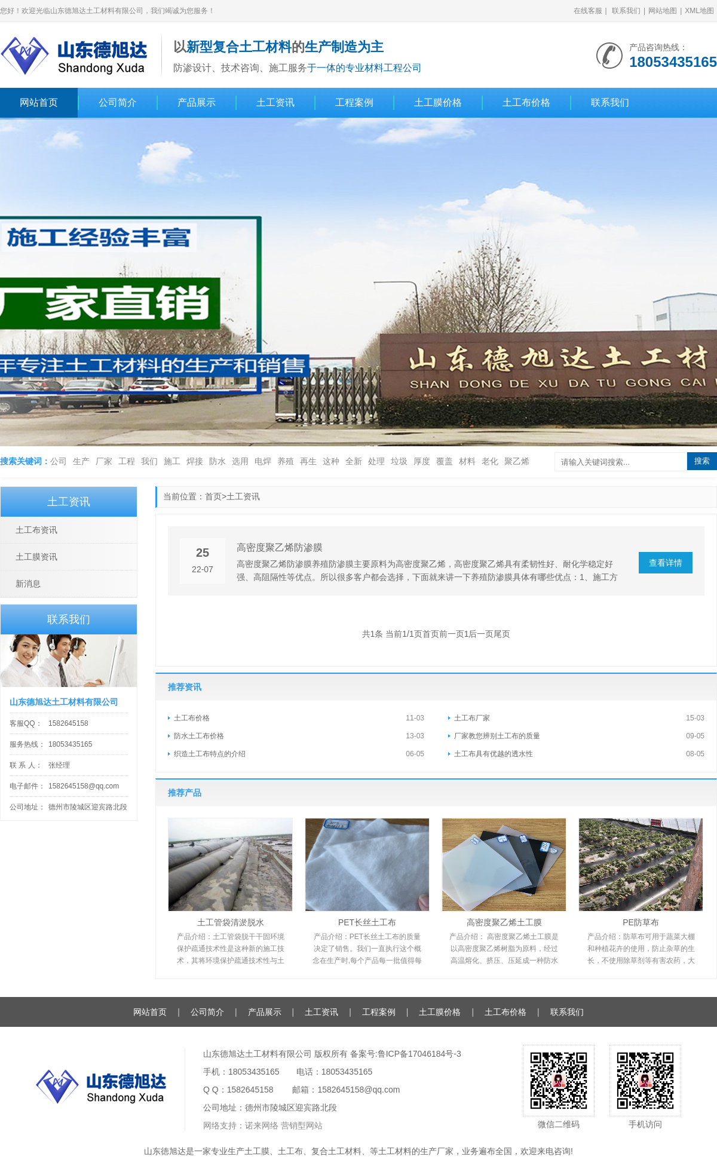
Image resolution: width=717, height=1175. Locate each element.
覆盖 (444, 461)
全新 (353, 461)
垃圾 (399, 461)
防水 (217, 461)
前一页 (451, 634)
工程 (126, 461)
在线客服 (588, 11)
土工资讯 (275, 102)
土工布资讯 (36, 530)
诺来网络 (261, 1125)
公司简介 (118, 102)
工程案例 (354, 102)
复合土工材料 (336, 1151)
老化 (490, 461)
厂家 (104, 461)
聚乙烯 (516, 461)
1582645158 (68, 723)
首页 (213, 496)
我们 (149, 461)
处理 (376, 461)
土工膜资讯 (36, 557)
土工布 (290, 1151)
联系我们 (626, 11)
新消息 (28, 583)
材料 (467, 461)
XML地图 (699, 11)
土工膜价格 (438, 102)
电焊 (263, 461)
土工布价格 (526, 102)
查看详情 (665, 562)
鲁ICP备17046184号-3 (419, 1054)
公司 (58, 461)
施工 (172, 461)
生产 (81, 461)
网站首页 (39, 102)
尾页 (502, 634)
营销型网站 (302, 1125)
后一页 (481, 634)
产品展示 (196, 102)
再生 (308, 461)
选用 (240, 461)
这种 (331, 461)
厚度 (421, 461)
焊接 (194, 461)
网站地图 (662, 11)
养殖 (285, 461)
